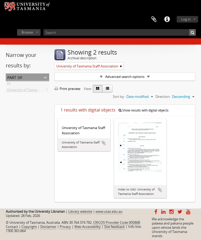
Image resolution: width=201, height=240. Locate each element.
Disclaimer (48, 226)
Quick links (167, 19)
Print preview (67, 88)
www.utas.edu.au (109, 211)
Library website (80, 211)
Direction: (162, 96)
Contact (12, 226)
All (8, 84)
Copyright (29, 226)
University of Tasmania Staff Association (38, 90)
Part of (14, 77)
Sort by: (119, 96)
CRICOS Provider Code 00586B (116, 222)
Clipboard (153, 19)
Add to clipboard (103, 143)
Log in (186, 19)
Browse (27, 32)
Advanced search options (124, 76)
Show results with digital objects (144, 110)
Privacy (65, 226)
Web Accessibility (87, 226)
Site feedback (114, 226)
